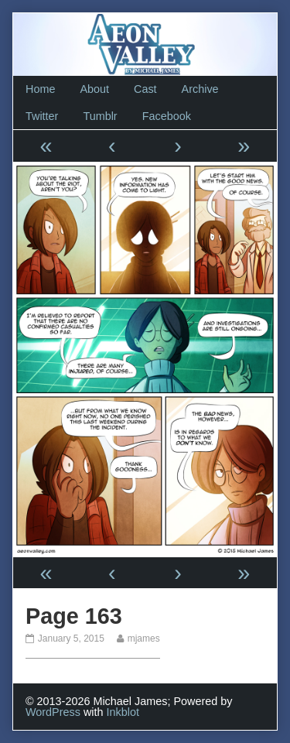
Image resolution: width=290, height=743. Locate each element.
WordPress (53, 712)
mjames (143, 638)
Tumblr (100, 116)
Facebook (166, 116)
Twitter (42, 116)
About (94, 89)
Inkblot (123, 712)
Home (40, 89)
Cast (145, 89)
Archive (200, 89)
